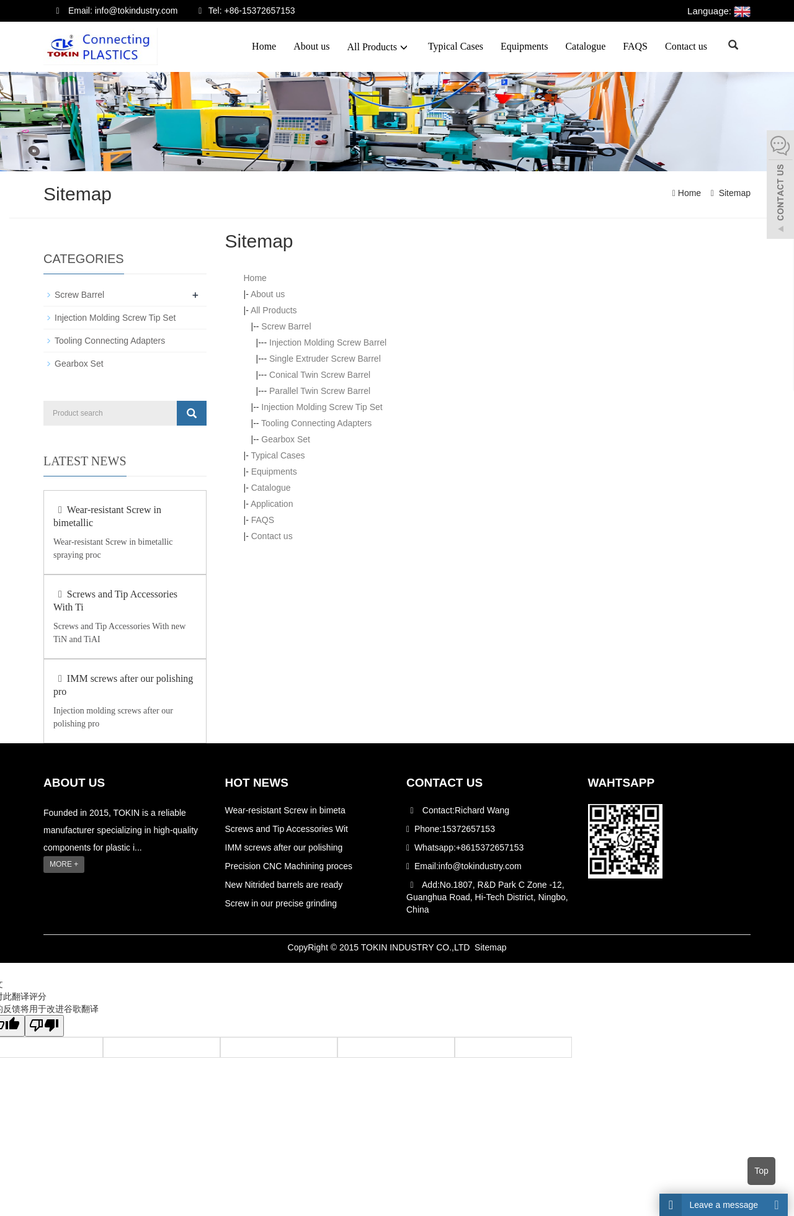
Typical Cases (455, 46)
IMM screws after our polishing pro (123, 685)
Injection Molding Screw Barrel (327, 342)
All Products (378, 47)
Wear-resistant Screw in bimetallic (107, 516)
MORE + (64, 863)
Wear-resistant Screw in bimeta (285, 810)
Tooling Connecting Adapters (316, 423)
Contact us (686, 46)
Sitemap (735, 193)
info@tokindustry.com (480, 865)
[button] (404, 47)
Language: (719, 11)
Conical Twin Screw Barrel (319, 375)
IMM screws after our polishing (284, 847)
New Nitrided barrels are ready (284, 884)
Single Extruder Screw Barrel (325, 359)
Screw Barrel (286, 326)
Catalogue (585, 46)
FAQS (635, 46)
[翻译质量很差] (45, 1025)
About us (311, 46)
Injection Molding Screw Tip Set (321, 407)
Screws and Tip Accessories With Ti (115, 600)
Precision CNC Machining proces (288, 865)
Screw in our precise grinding (281, 903)
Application (272, 504)
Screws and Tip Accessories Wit (286, 828)
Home (264, 46)
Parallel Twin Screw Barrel (319, 391)
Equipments (524, 46)
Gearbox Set (285, 439)
